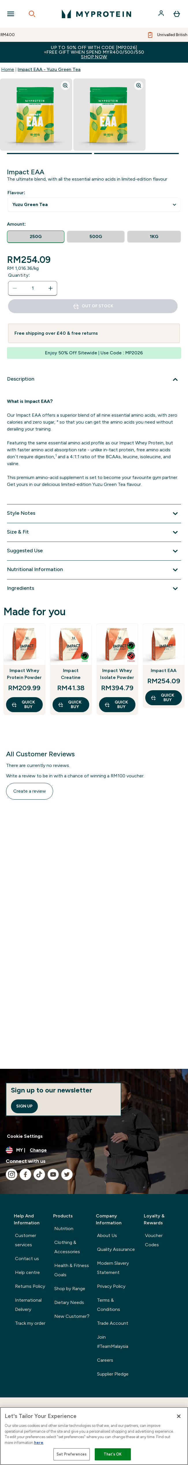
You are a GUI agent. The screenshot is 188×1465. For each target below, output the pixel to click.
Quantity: (19, 275)
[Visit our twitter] (67, 1174)
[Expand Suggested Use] (94, 551)
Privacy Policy (111, 1286)
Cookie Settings (25, 1136)
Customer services (25, 1240)
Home (7, 69)
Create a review (29, 791)
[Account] (162, 14)
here (38, 1442)
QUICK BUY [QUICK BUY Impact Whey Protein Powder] (23, 704)
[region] (94, 1436)
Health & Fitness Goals (71, 1270)
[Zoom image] (65, 85)
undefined (94, 204)
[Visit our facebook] (25, 1174)
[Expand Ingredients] (94, 588)
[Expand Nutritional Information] (94, 570)
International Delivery (28, 1304)
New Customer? (71, 1316)
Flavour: (16, 192)
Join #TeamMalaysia (112, 1341)
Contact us (27, 1258)
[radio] (35, 237)
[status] (32, 288)
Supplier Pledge (113, 1374)
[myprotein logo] (96, 14)
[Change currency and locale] (94, 1150)
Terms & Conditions (108, 1304)
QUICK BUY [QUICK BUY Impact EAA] (162, 697)
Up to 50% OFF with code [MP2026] (94, 52)
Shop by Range (69, 1288)
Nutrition (63, 1228)
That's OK (113, 1454)
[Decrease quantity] (14, 288)
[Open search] (32, 14)
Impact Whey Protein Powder (24, 674)
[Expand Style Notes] (94, 513)
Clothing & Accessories (67, 1247)
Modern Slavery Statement (113, 1267)
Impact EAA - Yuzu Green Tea (49, 69)
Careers (105, 1360)
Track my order (30, 1323)
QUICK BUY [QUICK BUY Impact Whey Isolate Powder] (116, 704)
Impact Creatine (71, 674)
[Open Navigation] (10, 14)
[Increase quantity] (50, 288)
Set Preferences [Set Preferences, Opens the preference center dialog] (72, 1454)
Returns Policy (30, 1286)
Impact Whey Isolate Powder (117, 674)
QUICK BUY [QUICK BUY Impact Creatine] (69, 704)
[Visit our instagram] (11, 1174)
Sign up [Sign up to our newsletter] (24, 1106)
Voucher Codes (154, 1240)
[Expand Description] (94, 379)
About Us (107, 1235)
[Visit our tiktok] (39, 1174)
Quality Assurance (116, 1249)
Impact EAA (164, 670)
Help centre (27, 1272)
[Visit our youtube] (53, 1174)
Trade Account (112, 1323)
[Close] (178, 1416)
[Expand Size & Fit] (94, 532)
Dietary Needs (69, 1302)
